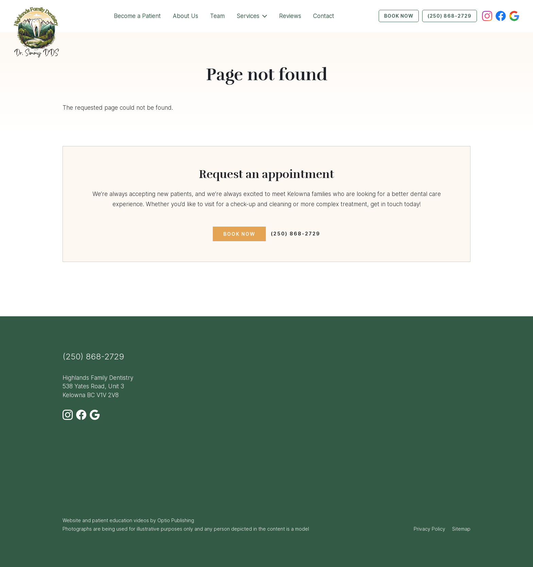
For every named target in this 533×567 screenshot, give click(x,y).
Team (217, 16)
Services (248, 16)
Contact (323, 16)
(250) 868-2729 (449, 16)
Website (72, 520)
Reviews (290, 16)
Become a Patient (137, 16)
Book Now (398, 16)
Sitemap (461, 529)
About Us (185, 16)
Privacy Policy (429, 529)
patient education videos (120, 520)
